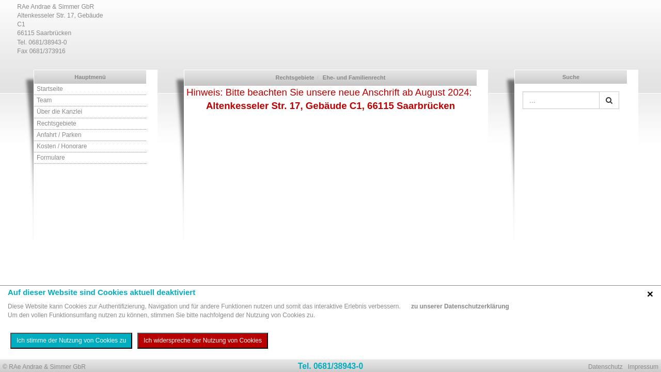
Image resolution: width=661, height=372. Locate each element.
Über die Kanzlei (59, 111)
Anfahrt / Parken (59, 134)
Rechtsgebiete (56, 123)
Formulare (51, 157)
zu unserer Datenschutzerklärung (460, 306)
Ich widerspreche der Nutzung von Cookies (203, 340)
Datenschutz (605, 366)
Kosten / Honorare (62, 146)
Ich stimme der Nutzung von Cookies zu (71, 340)
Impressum (643, 366)
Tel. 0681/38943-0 (330, 366)
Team (44, 100)
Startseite (50, 88)
